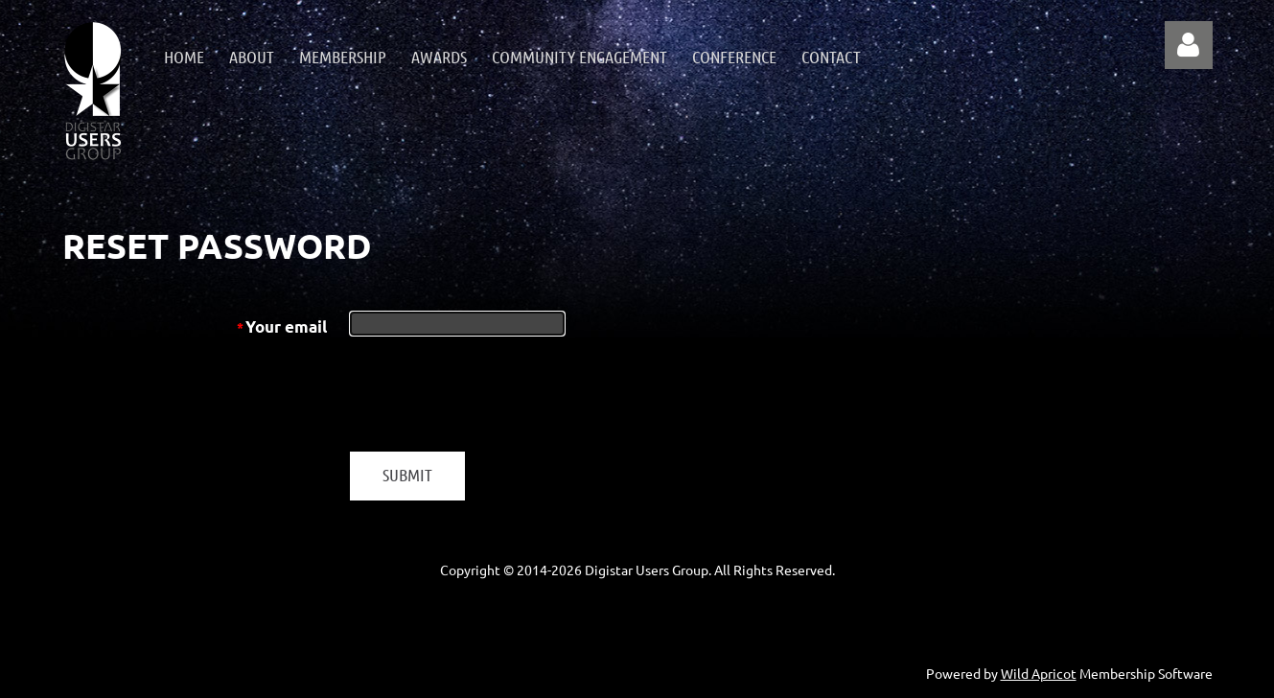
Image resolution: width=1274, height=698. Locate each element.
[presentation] (495, 395)
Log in (1189, 45)
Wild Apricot (1039, 673)
